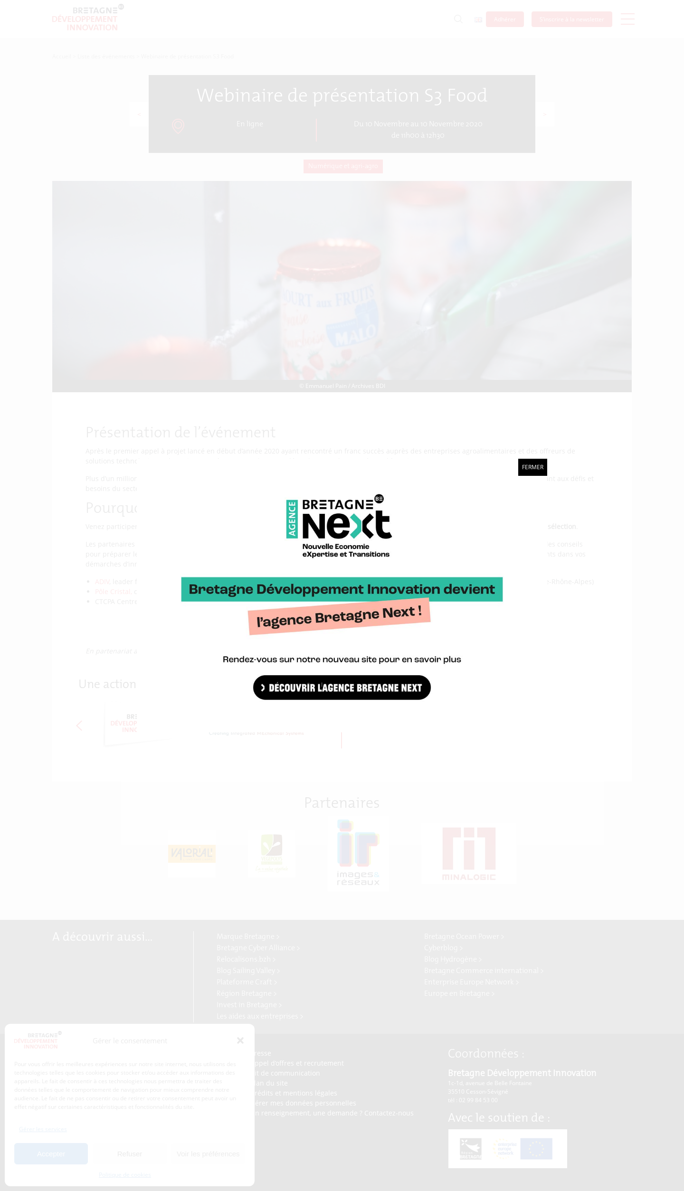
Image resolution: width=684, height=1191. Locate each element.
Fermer (532, 467)
